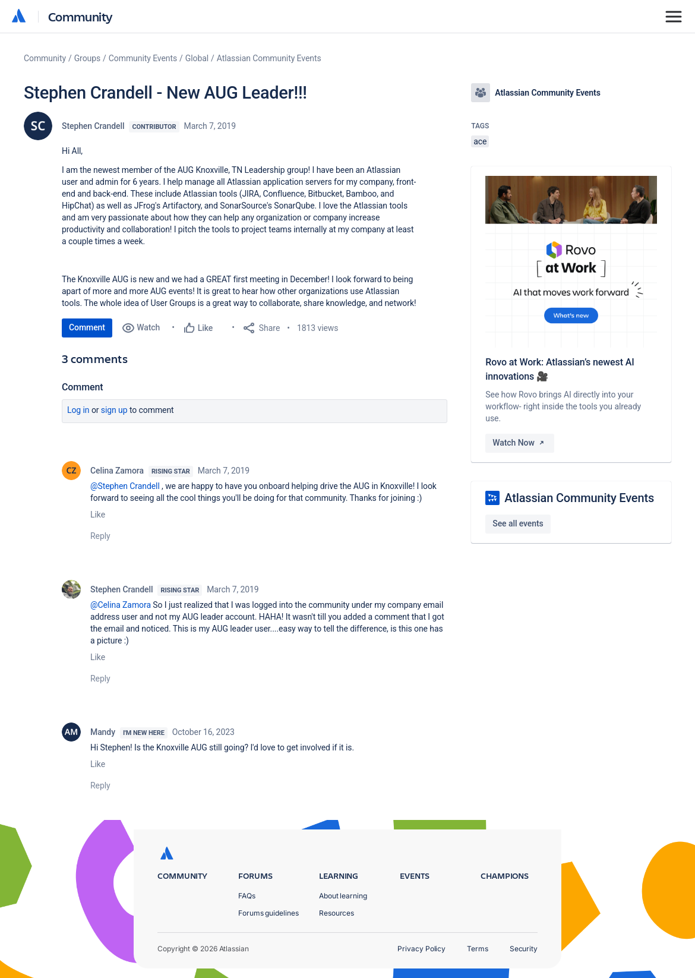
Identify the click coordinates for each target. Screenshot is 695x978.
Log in (78, 410)
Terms (477, 948)
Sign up (114, 410)
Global (196, 58)
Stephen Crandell (93, 126)
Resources (336, 912)
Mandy (102, 732)
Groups (87, 58)
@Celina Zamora (120, 605)
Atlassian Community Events (269, 58)
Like (97, 514)
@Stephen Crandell (125, 486)
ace (479, 141)
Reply (100, 536)
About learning (343, 895)
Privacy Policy (421, 948)
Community (80, 16)
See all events (517, 523)
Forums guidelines (268, 912)
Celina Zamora (117, 470)
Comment (87, 327)
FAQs (246, 895)
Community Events (143, 58)
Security (524, 948)
